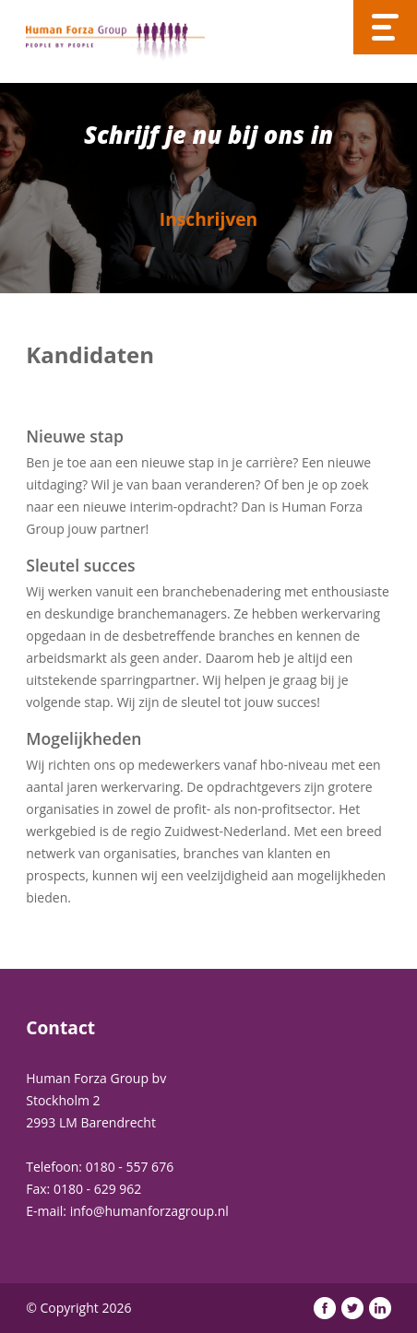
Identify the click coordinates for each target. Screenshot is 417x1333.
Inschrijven (208, 218)
